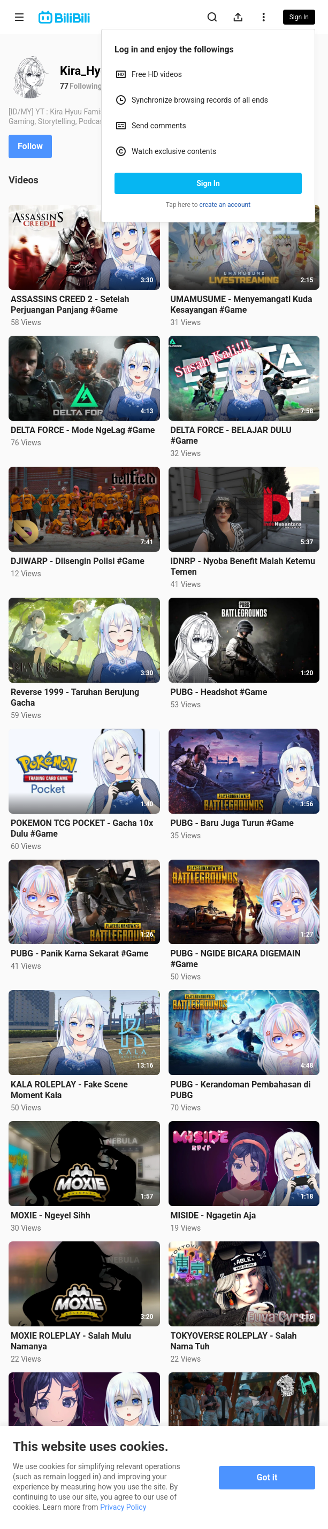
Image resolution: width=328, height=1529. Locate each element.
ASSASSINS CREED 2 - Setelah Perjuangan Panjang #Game (70, 304)
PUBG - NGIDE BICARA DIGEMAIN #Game (236, 958)
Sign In (208, 183)
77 (64, 86)
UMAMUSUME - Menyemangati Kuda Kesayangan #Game (241, 304)
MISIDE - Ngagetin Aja (213, 1215)
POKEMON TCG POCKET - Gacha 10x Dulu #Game (82, 828)
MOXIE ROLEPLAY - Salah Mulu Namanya (71, 1341)
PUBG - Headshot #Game (219, 692)
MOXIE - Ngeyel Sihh (50, 1215)
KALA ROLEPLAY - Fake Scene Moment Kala (69, 1089)
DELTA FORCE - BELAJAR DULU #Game (231, 435)
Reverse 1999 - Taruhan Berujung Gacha (75, 697)
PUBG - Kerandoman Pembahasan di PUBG (241, 1089)
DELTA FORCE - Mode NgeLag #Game (83, 430)
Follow (30, 146)
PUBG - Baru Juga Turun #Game (232, 823)
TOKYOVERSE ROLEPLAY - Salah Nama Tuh (234, 1341)
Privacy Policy (123, 1507)
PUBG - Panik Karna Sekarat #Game (79, 953)
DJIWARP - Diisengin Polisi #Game (77, 561)
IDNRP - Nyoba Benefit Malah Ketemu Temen (243, 566)
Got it (267, 1477)
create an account (225, 204)
